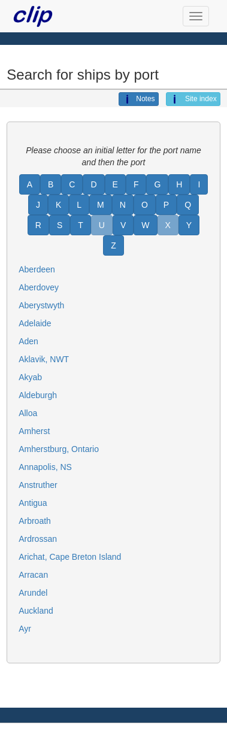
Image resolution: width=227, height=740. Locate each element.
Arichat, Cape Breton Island (70, 557)
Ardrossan (38, 539)
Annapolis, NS (45, 467)
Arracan (33, 575)
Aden (28, 341)
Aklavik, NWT (44, 359)
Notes (138, 99)
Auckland (36, 610)
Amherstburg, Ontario (59, 449)
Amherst (34, 431)
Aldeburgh (38, 395)
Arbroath (35, 521)
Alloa (28, 413)
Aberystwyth (41, 305)
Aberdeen (37, 269)
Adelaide (35, 323)
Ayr (25, 628)
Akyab (30, 377)
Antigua (33, 503)
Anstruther (38, 485)
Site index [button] (193, 99)
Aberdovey (39, 287)
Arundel (33, 593)
